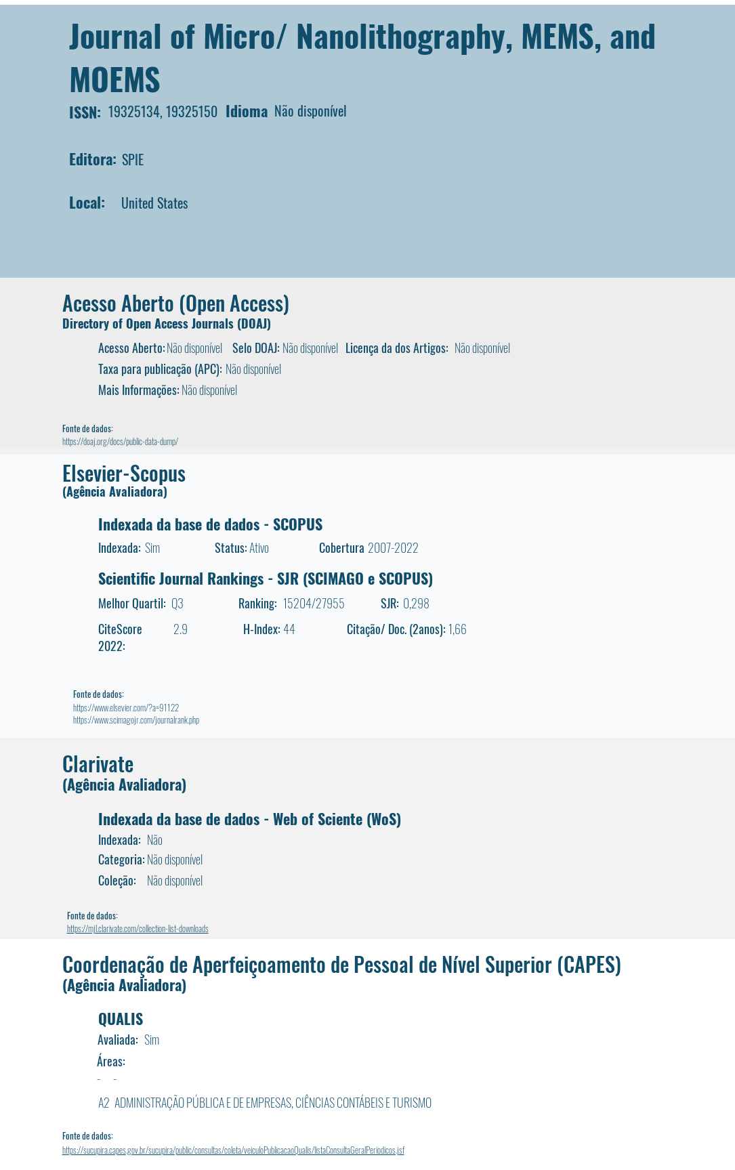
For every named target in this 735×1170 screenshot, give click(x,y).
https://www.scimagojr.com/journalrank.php (136, 719)
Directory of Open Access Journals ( (151, 323)
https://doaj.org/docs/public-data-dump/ (120, 441)
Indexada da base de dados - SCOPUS (210, 524)
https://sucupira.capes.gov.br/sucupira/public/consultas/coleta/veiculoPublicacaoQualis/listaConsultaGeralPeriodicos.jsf (233, 1149)
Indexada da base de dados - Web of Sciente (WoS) (249, 818)
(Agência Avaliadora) (114, 491)
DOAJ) (256, 323)
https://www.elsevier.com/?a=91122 (126, 707)
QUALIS (120, 1018)
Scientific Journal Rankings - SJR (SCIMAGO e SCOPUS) (265, 578)
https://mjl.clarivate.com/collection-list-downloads (138, 928)
